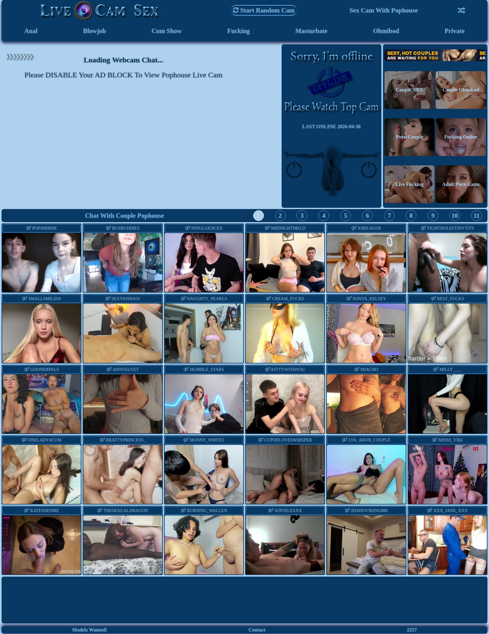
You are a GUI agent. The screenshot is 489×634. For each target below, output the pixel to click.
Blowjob (94, 31)
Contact (257, 630)
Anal (31, 31)
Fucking (238, 31)
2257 (412, 630)
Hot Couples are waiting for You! (435, 55)
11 (476, 215)
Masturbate (311, 31)
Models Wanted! (89, 630)
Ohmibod (386, 31)
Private (455, 31)
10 (455, 215)
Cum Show (166, 31)
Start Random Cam (264, 10)
